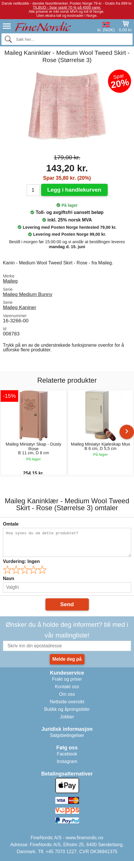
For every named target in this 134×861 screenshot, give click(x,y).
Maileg (10, 281)
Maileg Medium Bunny (27, 294)
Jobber (67, 716)
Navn (8, 578)
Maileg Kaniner (19, 307)
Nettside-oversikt (67, 701)
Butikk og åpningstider (67, 709)
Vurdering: (21, 561)
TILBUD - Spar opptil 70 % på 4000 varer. (67, 7)
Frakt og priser (67, 679)
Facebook (67, 753)
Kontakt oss (67, 686)
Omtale (11, 524)
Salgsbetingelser (67, 735)
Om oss (67, 694)
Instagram (67, 761)
